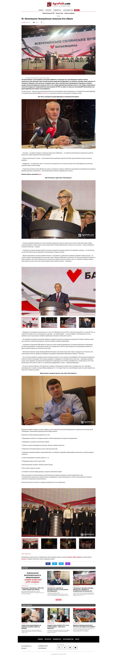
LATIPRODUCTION (42, 646)
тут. (40, 176)
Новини (41, 10)
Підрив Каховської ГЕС (47, 14)
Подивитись (57, 10)
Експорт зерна (59, 14)
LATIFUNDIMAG (42, 649)
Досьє (77, 10)
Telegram (79, 558)
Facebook (69, 558)
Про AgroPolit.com (26, 646)
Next (94, 291)
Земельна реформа (70, 14)
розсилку (24, 560)
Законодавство (68, 10)
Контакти (24, 649)
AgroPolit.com (46, 94)
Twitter (74, 558)
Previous (23, 291)
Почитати (48, 10)
